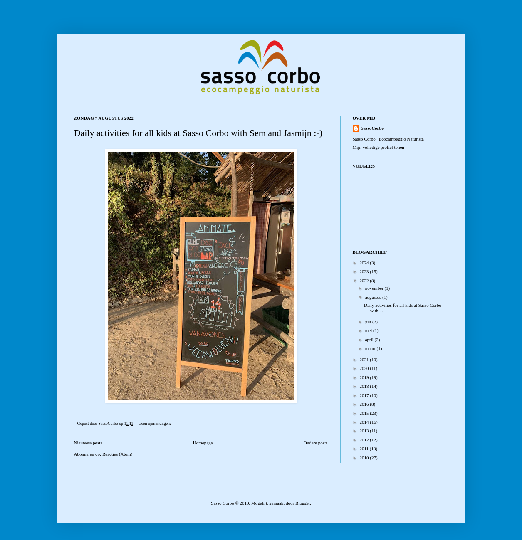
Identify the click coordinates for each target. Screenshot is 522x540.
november (375, 288)
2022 (365, 280)
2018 (365, 386)
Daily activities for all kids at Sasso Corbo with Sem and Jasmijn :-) (198, 133)
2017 (365, 395)
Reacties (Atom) (117, 453)
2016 (365, 404)
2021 (365, 359)
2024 (365, 262)
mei (369, 330)
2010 (365, 457)
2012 (365, 439)
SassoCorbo (372, 128)
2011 (365, 448)
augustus (373, 297)
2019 (365, 377)
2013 (365, 430)
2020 (365, 368)
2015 (365, 413)
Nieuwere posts (88, 442)
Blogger (302, 503)
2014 (365, 421)
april (370, 339)
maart (371, 348)
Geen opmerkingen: (155, 423)
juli (368, 321)
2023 (365, 271)
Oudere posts (316, 442)
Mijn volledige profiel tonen (378, 147)
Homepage (203, 442)
